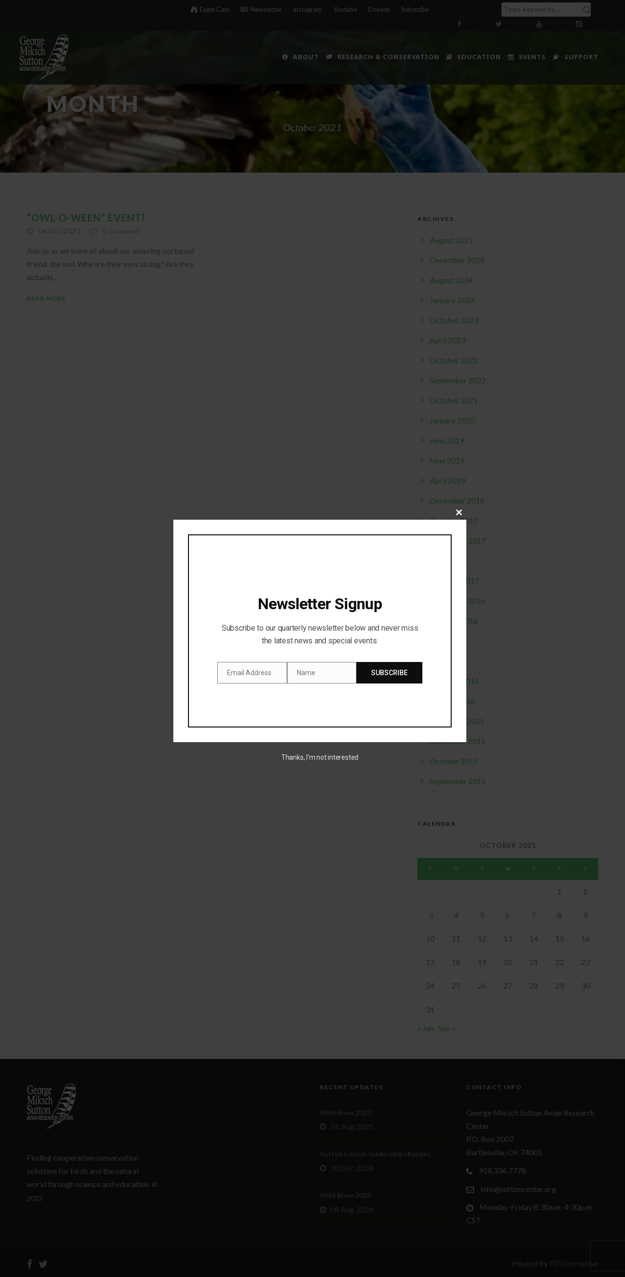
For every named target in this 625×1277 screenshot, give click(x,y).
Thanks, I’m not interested (319, 757)
